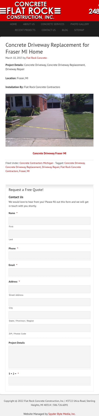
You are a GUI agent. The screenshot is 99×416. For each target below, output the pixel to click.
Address (14, 281)
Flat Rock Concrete (36, 57)
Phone (13, 248)
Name (13, 213)
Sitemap (79, 30)
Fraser (22, 171)
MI (28, 171)
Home (13, 24)
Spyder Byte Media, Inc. (62, 414)
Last (11, 239)
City (11, 307)
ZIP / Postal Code (17, 333)
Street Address (16, 295)
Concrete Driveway (74, 163)
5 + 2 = (14, 373)
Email (13, 265)
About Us (29, 24)
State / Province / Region (21, 320)
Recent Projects (25, 30)
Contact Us (49, 30)
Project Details (17, 342)
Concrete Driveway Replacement (23, 167)
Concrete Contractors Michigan (36, 163)
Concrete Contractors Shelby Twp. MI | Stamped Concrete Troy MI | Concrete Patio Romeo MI (49, 10)
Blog (65, 30)
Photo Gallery (79, 24)
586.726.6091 (60, 405)
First (11, 226)
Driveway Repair (50, 167)
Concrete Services (52, 24)
